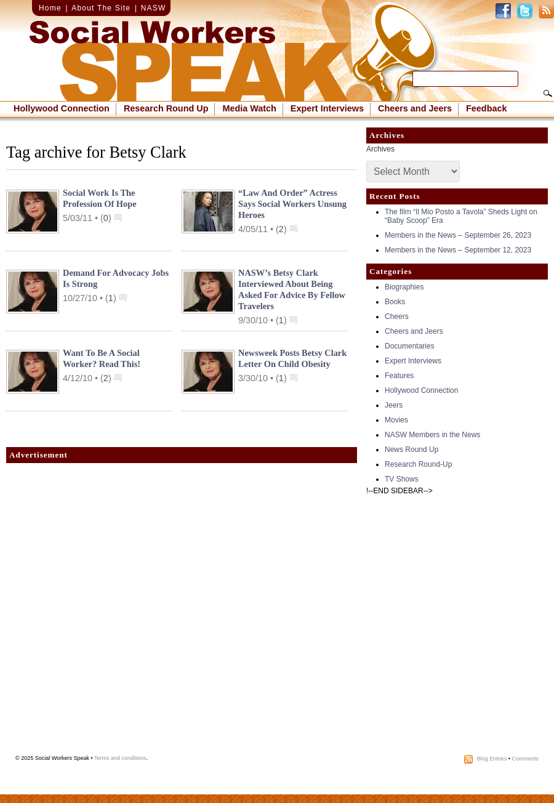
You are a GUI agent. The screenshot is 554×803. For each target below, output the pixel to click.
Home (50, 8)
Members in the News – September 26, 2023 (458, 235)
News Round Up (411, 449)
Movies (396, 420)
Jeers (394, 405)
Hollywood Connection (62, 108)
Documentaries (410, 346)
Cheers (397, 316)
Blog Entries (492, 759)
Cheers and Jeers (415, 108)
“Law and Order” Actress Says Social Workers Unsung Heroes (292, 204)
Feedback (486, 108)
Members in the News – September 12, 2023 (458, 250)
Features (399, 375)
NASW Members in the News (432, 434)
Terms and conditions (120, 758)
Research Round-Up (418, 464)
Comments (525, 759)
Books (395, 301)
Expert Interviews (327, 108)
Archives (380, 149)
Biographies (404, 287)
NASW (153, 8)
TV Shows (402, 479)
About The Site (100, 8)
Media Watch (249, 108)
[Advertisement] (136, 612)
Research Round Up (166, 108)
